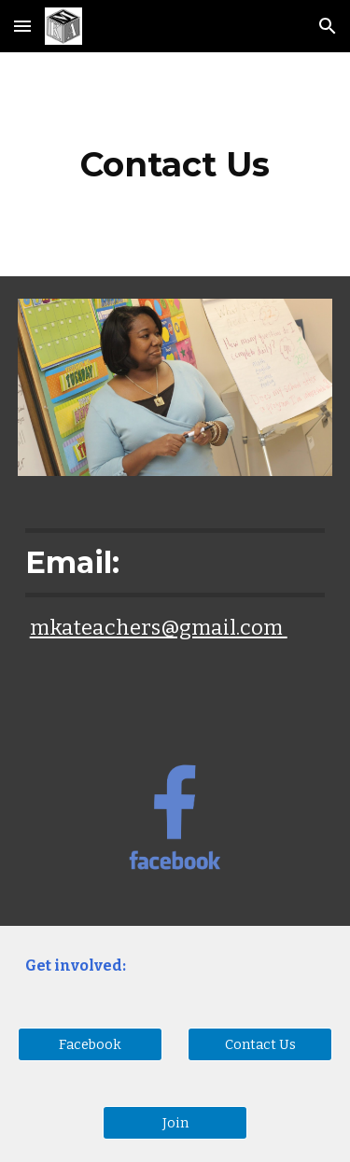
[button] (22, 25)
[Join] (175, 1123)
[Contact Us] (260, 1045)
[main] (175, 164)
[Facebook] (90, 1045)
